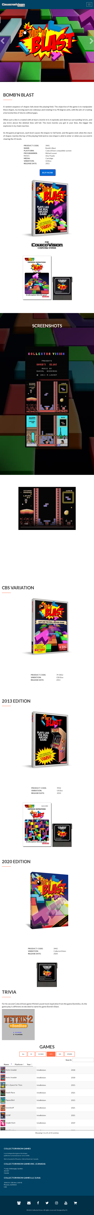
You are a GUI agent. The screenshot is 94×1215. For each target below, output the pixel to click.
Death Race (10, 1092)
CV (31, 1054)
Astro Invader (11, 1070)
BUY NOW (47, 172)
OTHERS (69, 1054)
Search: (80, 1060)
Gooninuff (10, 1107)
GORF (8, 1115)
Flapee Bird (10, 1100)
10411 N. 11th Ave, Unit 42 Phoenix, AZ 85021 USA (13, 1185)
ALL (23, 1054)
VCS (60, 1054)
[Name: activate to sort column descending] (28, 1064)
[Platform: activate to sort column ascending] (68, 1064)
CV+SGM (40, 1054)
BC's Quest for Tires (14, 1085)
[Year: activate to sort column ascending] (86, 1064)
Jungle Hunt (10, 1123)
